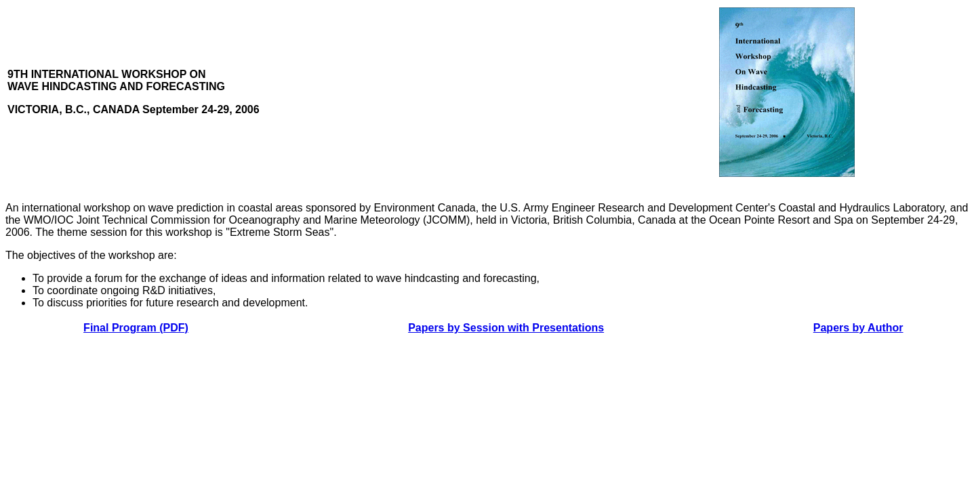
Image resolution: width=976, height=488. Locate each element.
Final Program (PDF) (135, 327)
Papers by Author (858, 327)
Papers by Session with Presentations (506, 327)
